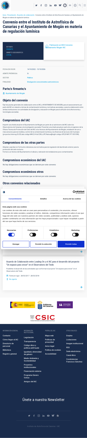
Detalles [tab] (43, 199)
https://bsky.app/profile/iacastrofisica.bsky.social (60, 5)
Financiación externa (32, 371)
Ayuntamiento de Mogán (15, 93)
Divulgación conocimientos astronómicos (43, 82)
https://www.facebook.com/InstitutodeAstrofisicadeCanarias (41, 5)
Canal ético (71, 355)
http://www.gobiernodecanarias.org (45, 304)
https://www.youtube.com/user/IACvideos (55, 5)
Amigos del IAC (30, 381)
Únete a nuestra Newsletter (43, 399)
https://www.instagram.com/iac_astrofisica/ (46, 5)
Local (8, 55)
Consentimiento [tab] (15, 199)
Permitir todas (71, 244)
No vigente (13, 279)
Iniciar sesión (75, 5)
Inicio (4, 15)
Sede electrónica (73, 351)
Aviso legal (49, 346)
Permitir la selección (43, 244)
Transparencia (30, 341)
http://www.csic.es (42, 318)
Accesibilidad (50, 354)
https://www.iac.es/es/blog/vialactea (65, 5)
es (70, 5)
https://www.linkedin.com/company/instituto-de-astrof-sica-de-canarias (50, 5)
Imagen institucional (74, 343)
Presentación (11, 15)
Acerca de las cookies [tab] (72, 199)
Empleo (69, 336)
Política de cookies (53, 350)
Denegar (16, 244)
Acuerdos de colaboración (25, 15)
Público (30, 78)
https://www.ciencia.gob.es (22, 305)
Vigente (9, 49)
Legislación (29, 337)
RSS (68, 347)
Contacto (6, 336)
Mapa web (49, 336)
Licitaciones (71, 340)
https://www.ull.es (65, 304)
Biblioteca (7, 350)
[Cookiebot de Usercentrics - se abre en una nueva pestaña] (74, 192)
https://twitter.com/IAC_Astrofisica (36, 5)
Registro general (10, 354)
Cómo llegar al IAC (10, 340)
